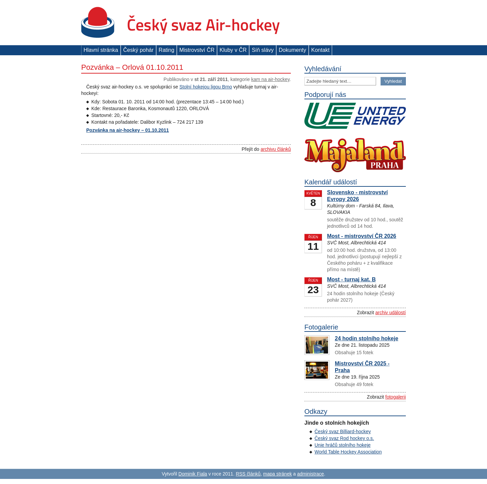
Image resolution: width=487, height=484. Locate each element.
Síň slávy (263, 50)
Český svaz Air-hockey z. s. (180, 22)
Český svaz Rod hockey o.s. (344, 438)
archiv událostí (390, 312)
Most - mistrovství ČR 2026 (361, 236)
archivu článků (276, 149)
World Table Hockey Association (348, 452)
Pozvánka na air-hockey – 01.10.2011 (127, 130)
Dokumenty (292, 50)
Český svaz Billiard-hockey (343, 431)
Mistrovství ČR (196, 50)
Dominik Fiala (193, 474)
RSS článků (248, 474)
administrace (310, 474)
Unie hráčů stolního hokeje (343, 445)
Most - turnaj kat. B (351, 279)
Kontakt (320, 50)
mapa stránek (277, 474)
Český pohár (138, 50)
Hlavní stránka (101, 50)
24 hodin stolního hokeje (366, 338)
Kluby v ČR (233, 50)
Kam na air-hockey (270, 79)
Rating (166, 50)
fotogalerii (395, 397)
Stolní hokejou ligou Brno (205, 86)
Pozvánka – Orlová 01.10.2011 (132, 67)
